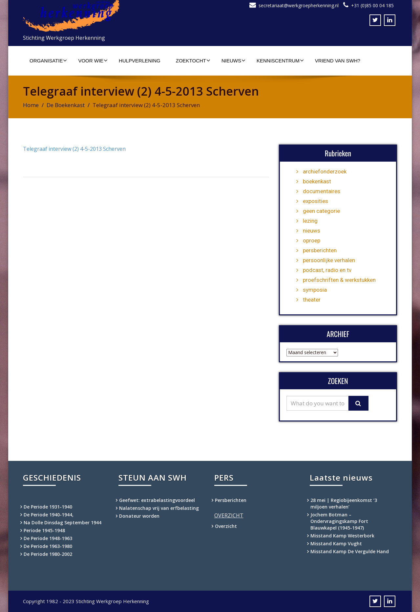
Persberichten (230, 500)
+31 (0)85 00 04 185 (372, 5)
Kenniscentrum (280, 60)
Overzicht (226, 526)
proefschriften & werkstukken (339, 280)
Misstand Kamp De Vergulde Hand (349, 551)
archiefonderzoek (324, 171)
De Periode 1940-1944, (49, 514)
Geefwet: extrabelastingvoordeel (157, 500)
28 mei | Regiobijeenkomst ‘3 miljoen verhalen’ (343, 503)
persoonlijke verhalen (329, 260)
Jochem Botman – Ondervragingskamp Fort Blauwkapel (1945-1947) (339, 521)
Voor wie (93, 60)
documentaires (321, 191)
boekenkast (317, 181)
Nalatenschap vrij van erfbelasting (159, 508)
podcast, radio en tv (327, 270)
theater (312, 299)
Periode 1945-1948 (44, 530)
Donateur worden (139, 516)
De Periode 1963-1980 (48, 546)
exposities (315, 201)
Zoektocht (193, 60)
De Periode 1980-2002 (48, 554)
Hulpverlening (139, 60)
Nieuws (233, 60)
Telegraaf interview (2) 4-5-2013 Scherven (74, 148)
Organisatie (48, 60)
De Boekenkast (66, 105)
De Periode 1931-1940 (48, 507)
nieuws (311, 230)
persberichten (320, 250)
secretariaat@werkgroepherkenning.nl (299, 5)
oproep (311, 240)
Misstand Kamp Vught (336, 543)
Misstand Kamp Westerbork (342, 536)
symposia (315, 289)
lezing (310, 220)
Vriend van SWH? (337, 60)
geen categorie (321, 211)
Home (31, 105)
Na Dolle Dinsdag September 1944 (62, 522)
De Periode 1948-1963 (48, 538)
